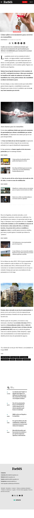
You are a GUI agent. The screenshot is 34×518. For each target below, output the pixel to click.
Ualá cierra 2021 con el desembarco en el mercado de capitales (22, 197)
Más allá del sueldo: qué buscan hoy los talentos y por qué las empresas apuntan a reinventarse (19, 433)
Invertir (12, 359)
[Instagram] (17, 496)
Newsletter (8, 488)
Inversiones (5, 359)
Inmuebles (24, 357)
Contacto (14, 488)
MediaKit (3, 488)
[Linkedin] (22, 496)
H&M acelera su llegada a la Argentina (19, 415)
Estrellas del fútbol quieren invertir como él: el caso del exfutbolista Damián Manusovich (22, 170)
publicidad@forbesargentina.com (11, 475)
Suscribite (25, 2)
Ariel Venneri (4, 39)
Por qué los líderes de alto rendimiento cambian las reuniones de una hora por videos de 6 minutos (19, 423)
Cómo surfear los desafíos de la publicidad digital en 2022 (21, 160)
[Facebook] (12, 496)
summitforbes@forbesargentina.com (11, 479)
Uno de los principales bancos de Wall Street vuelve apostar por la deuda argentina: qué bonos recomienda (18, 406)
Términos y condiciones (6, 489)
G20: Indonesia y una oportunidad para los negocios (21, 243)
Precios (19, 359)
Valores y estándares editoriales (23, 488)
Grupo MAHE (15, 357)
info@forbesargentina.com (9, 477)
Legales (14, 489)
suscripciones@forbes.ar (11, 481)
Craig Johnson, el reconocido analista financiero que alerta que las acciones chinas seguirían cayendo (22, 253)
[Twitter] (15, 496)
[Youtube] (20, 496)
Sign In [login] (31, 2)
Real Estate (26, 359)
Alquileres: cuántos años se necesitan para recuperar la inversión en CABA (22, 189)
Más (19, 387)
